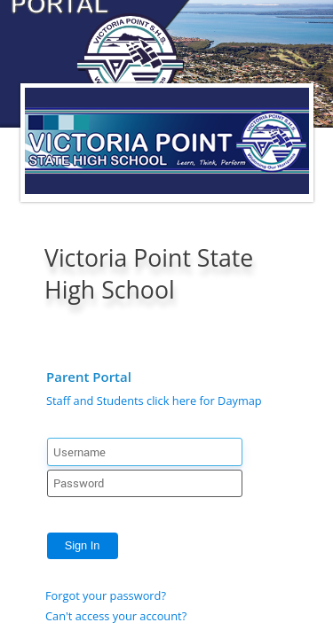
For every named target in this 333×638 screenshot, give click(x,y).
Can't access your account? (115, 616)
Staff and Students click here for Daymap (154, 400)
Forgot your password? (105, 595)
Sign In (82, 545)
